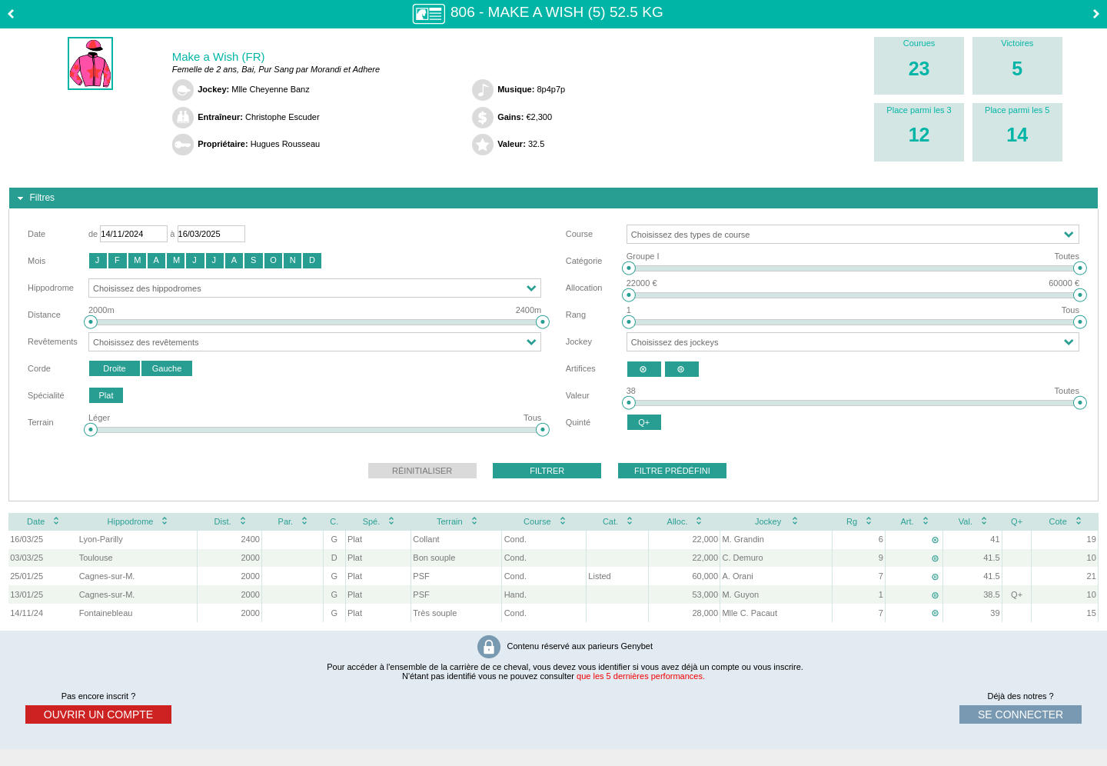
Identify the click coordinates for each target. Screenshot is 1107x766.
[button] (98, 260)
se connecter (1020, 714)
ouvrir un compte (98, 714)
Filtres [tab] (34, 198)
